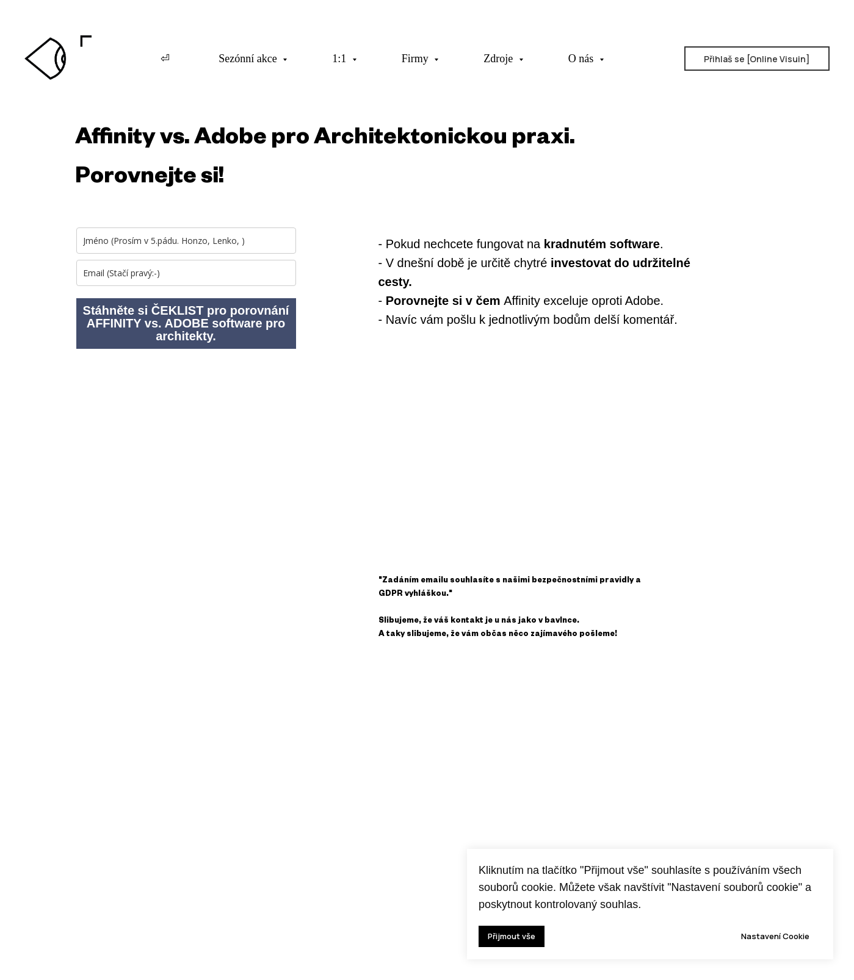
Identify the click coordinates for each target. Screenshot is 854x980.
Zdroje (499, 58)
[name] (186, 240)
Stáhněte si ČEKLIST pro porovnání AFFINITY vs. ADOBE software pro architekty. (186, 323)
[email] (186, 273)
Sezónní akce (249, 58)
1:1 (340, 58)
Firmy (417, 58)
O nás (582, 58)
